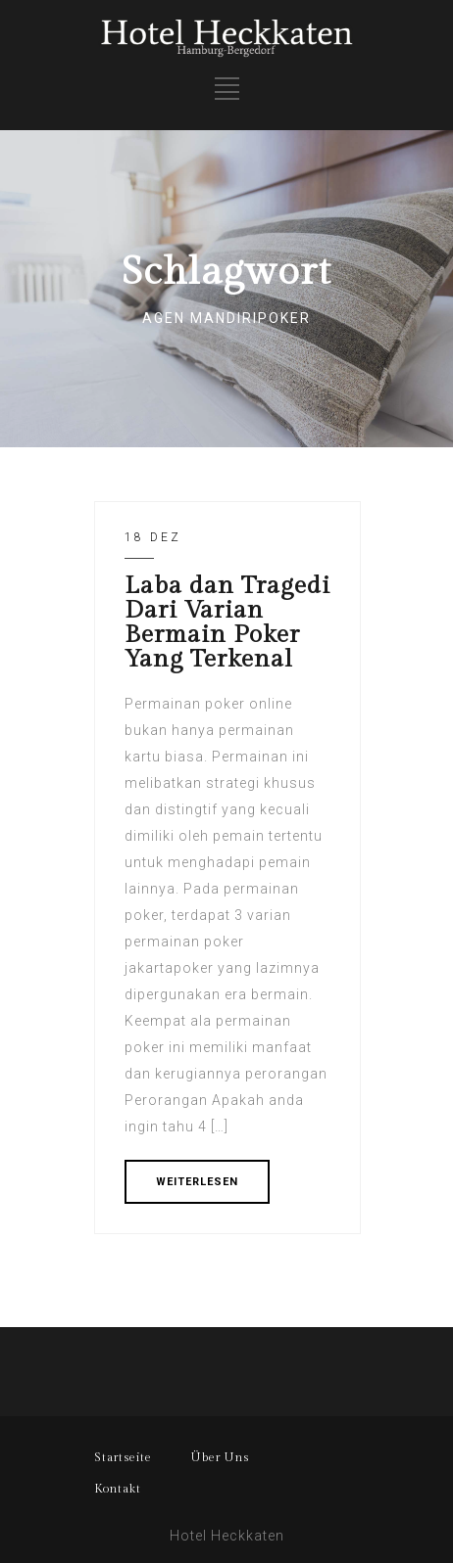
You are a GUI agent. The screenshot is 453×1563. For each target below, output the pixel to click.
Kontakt (117, 1488)
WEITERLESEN (197, 1181)
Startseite (123, 1457)
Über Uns (220, 1457)
